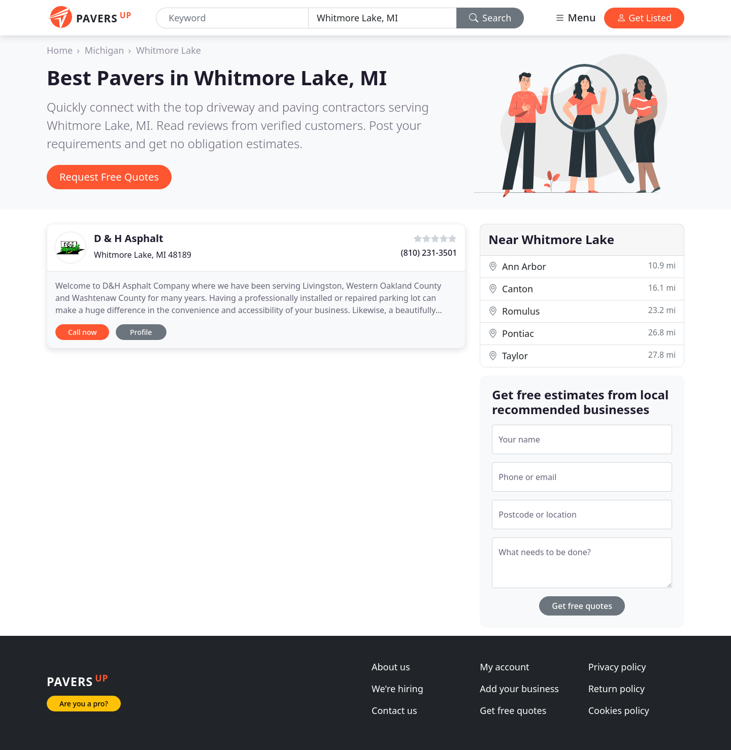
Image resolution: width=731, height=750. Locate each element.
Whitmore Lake (168, 50)
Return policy (616, 689)
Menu (575, 17)
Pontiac (582, 333)
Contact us (394, 710)
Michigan (104, 50)
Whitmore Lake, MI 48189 (142, 254)
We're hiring (397, 689)
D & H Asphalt (128, 238)
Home (60, 50)
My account (504, 667)
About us (391, 667)
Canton (582, 288)
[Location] (382, 18)
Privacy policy (617, 667)
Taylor (582, 355)
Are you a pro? (83, 703)
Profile (141, 332)
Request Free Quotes (109, 177)
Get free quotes (582, 605)
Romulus (582, 310)
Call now (82, 332)
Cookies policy (618, 710)
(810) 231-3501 (429, 252)
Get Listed (644, 18)
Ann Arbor (582, 266)
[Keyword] (232, 18)
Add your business (519, 689)
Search (490, 18)
